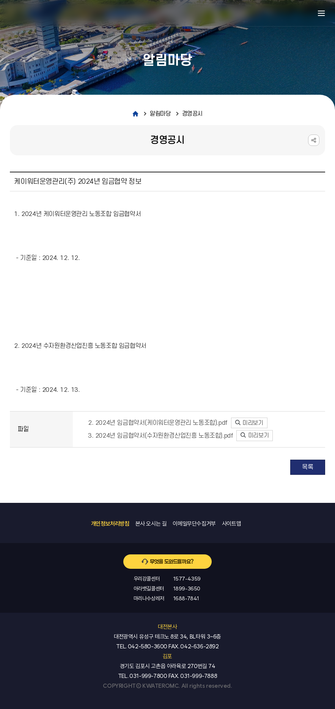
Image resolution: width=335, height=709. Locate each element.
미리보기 (249, 422)
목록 (307, 467)
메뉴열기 (321, 13)
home (135, 114)
